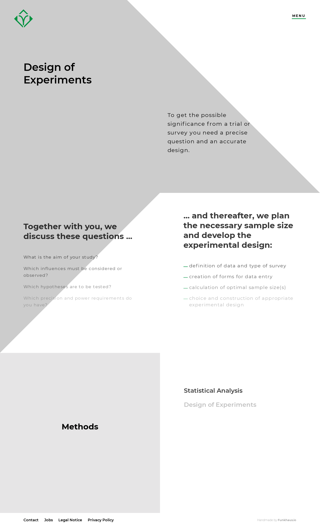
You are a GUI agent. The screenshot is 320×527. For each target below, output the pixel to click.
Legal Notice (70, 520)
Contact (31, 520)
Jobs (48, 520)
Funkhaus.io (287, 520)
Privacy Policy (101, 520)
